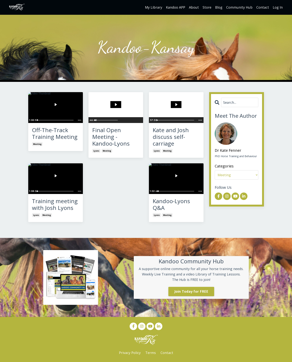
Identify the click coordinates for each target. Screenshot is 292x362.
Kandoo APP (175, 7)
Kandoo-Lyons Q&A (171, 204)
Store (207, 7)
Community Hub (239, 7)
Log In (278, 7)
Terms (150, 352)
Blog (218, 7)
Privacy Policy (130, 352)
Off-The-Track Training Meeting (54, 133)
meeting (37, 144)
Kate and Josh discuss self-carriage (171, 137)
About (194, 7)
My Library (153, 7)
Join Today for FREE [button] (191, 291)
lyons (96, 151)
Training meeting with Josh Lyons (55, 204)
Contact (262, 7)
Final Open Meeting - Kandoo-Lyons (111, 137)
